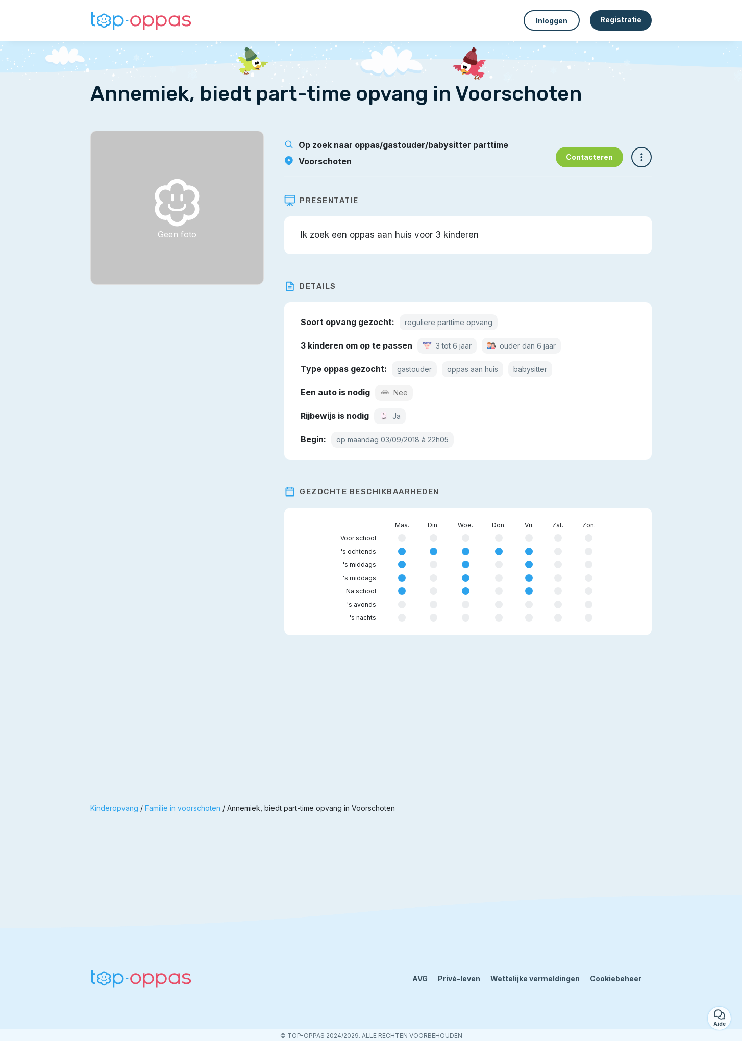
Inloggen (551, 20)
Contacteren (589, 157)
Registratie (620, 19)
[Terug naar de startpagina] (141, 21)
